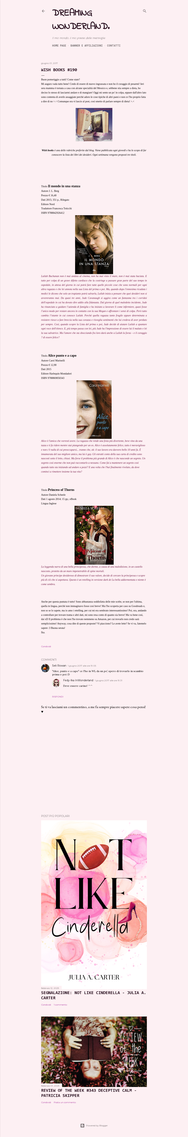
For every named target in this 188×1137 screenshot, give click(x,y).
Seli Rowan (59, 665)
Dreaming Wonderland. (80, 20)
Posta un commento (65, 1102)
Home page (59, 45)
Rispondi (57, 696)
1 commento (60, 1004)
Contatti (113, 45)
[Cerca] (144, 10)
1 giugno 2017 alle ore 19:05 (82, 665)
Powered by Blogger (94, 1125)
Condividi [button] (46, 646)
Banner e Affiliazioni (86, 45)
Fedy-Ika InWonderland (78, 680)
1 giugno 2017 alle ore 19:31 (108, 680)
